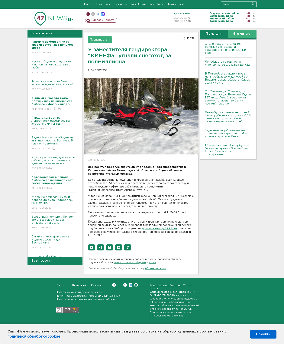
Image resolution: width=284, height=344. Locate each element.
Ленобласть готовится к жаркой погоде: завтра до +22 (227, 63)
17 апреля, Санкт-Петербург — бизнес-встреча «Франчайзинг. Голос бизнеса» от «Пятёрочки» (227, 150)
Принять (263, 334)
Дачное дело (176, 4)
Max (136, 285)
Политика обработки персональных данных (88, 296)
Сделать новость (103, 20)
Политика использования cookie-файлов (85, 299)
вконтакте (93, 14)
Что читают (242, 33)
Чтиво (160, 4)
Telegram (130, 285)
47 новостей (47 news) (167, 285)
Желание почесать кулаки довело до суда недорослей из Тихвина (53, 203)
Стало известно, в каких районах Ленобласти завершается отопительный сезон (225, 48)
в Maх (152, 263)
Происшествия (125, 4)
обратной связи (155, 268)
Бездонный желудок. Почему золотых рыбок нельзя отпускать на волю (53, 222)
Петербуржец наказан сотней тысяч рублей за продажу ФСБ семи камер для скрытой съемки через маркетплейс (228, 117)
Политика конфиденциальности (79, 292)
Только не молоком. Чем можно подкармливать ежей (53, 85)
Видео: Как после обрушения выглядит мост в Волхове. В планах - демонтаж (53, 143)
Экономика (104, 4)
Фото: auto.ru (96, 160)
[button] (91, 247)
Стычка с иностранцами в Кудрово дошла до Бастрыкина (53, 242)
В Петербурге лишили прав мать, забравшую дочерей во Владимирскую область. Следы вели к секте (227, 78)
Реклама (97, 285)
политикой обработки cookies (34, 336)
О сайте (62, 285)
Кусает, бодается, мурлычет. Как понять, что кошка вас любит (53, 67)
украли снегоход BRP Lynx (159, 228)
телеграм (98, 14)
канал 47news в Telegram (130, 263)
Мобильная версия (88, 14)
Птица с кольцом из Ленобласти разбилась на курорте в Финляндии (53, 123)
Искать (253, 3)
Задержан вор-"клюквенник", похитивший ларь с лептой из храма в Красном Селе (227, 133)
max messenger (103, 14)
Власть (89, 4)
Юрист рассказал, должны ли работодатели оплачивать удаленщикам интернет (53, 163)
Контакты (79, 285)
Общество (146, 4)
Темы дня (214, 33)
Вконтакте (114, 285)
